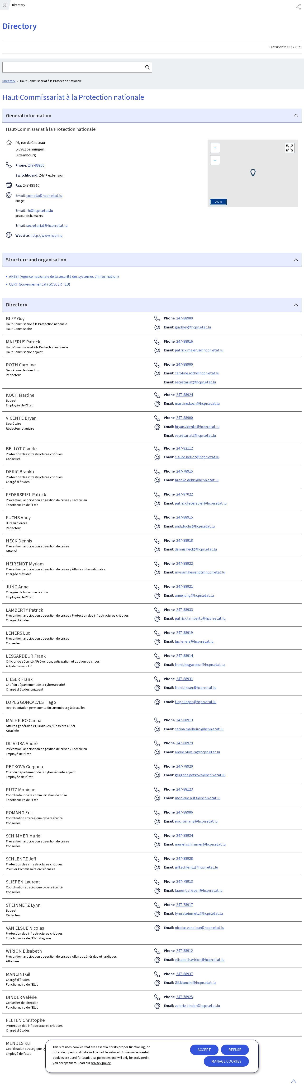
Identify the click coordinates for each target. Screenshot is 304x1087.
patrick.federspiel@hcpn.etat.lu (201, 503)
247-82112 (184, 448)
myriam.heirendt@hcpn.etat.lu (200, 572)
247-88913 (184, 720)
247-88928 (184, 858)
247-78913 (184, 881)
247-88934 (184, 835)
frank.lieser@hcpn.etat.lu (195, 687)
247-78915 (184, 471)
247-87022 (184, 494)
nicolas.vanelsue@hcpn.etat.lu (199, 927)
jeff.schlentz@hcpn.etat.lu (196, 867)
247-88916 (184, 341)
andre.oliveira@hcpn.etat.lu (197, 752)
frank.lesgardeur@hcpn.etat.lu (200, 664)
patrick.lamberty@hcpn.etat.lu (200, 618)
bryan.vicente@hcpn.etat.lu (197, 426)
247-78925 (184, 996)
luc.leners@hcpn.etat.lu (194, 641)
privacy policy (101, 1063)
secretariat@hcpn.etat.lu (46, 225)
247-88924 (184, 394)
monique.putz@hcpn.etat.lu (197, 798)
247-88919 (184, 632)
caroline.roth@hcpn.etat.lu (197, 373)
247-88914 (184, 655)
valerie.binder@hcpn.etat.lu (197, 1005)
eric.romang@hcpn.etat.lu (196, 821)
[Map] (253, 173)
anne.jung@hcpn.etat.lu (194, 595)
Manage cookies (226, 1061)
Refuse (234, 1049)
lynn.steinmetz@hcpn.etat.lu (199, 913)
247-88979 (184, 743)
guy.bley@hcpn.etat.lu (193, 327)
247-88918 (184, 540)
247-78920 (184, 766)
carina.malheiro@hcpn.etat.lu (199, 729)
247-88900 (36, 165)
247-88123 (184, 789)
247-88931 (184, 678)
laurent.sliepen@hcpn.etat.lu (199, 890)
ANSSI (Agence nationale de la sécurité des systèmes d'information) (64, 276)
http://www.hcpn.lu (46, 235)
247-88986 (184, 812)
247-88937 (184, 973)
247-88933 (184, 609)
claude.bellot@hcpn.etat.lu (197, 457)
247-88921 (184, 586)
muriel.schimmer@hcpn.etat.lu (200, 844)
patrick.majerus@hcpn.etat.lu (199, 350)
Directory (8, 81)
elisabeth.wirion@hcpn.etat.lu (199, 959)
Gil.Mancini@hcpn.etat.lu (195, 982)
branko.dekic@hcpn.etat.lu (196, 480)
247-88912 (184, 950)
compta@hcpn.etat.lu (44, 195)
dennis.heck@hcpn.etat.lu (196, 549)
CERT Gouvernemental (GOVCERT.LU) (39, 284)
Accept (204, 1049)
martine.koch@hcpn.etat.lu (197, 403)
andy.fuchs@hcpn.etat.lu (195, 526)
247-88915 (184, 517)
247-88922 (184, 563)
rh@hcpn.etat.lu (39, 210)
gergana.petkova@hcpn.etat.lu (200, 775)
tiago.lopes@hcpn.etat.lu (195, 701)
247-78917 (184, 904)
